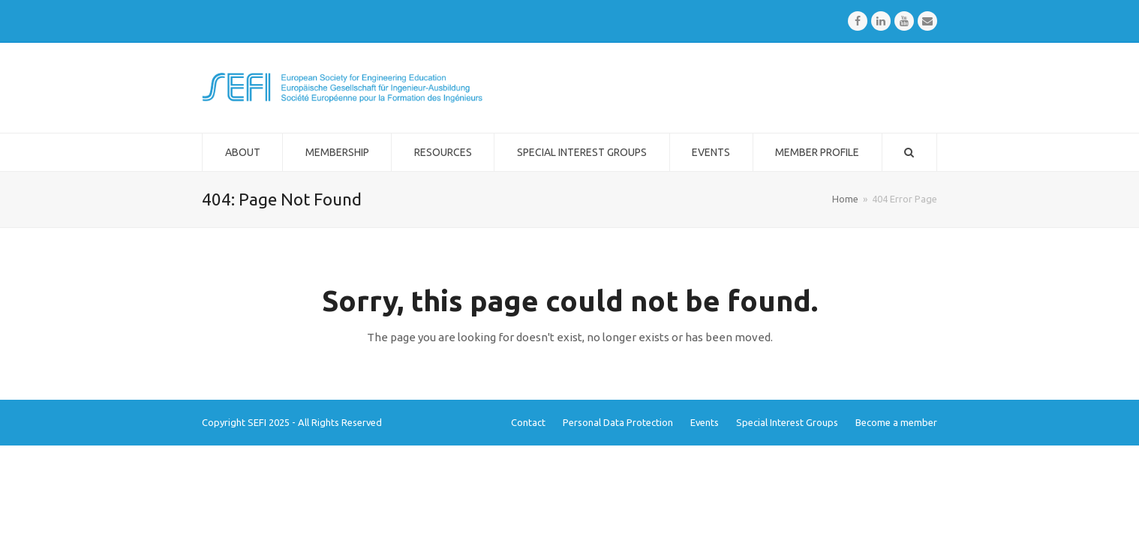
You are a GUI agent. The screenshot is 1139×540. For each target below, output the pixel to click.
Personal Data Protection (618, 422)
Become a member (896, 422)
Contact (528, 422)
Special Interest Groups (787, 422)
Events (704, 422)
